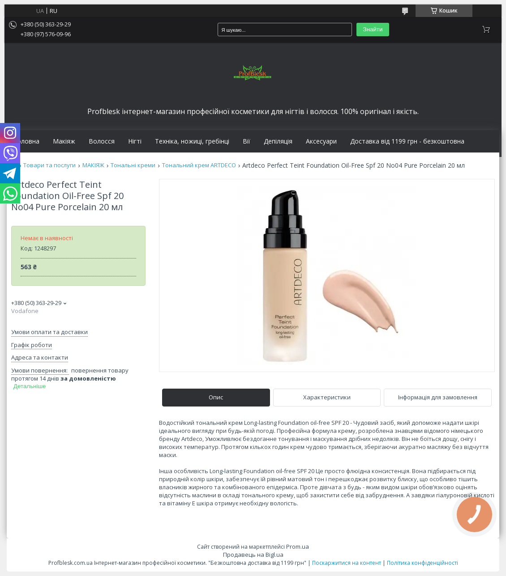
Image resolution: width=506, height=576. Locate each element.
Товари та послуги (49, 165)
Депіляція (278, 141)
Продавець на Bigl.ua (253, 555)
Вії (246, 141)
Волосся (102, 141)
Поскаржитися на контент (346, 563)
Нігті (135, 141)
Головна (26, 141)
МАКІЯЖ (93, 165)
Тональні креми (133, 165)
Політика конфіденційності (422, 563)
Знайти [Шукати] (373, 29)
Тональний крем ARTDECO (199, 165)
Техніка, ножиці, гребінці (192, 141)
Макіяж (64, 141)
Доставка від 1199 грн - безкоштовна (407, 141)
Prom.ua (297, 546)
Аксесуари (321, 141)
